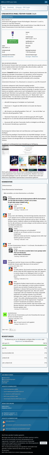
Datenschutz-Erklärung (26, 452)
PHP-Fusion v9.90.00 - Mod (11, 396)
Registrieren (19, 341)
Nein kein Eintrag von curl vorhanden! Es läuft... (18, 429)
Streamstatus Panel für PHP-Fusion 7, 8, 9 (14, 398)
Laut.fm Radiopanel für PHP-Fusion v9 (14, 391)
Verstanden (43, 443)
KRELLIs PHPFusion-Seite (9, 2)
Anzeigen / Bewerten (32, 56)
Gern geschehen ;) (10, 421)
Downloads (10, 7)
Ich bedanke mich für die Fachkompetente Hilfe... (19, 425)
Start (4, 7)
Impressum (6, 381)
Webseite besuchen (7, 56)
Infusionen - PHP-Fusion (22, 7)
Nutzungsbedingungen (9, 379)
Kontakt (5, 382)
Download (12, 41)
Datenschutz (6, 377)
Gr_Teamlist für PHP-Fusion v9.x (12, 394)
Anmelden (38, 339)
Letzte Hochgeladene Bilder (11, 389)
